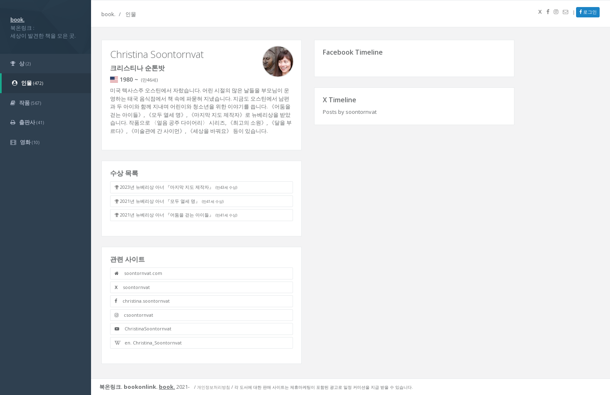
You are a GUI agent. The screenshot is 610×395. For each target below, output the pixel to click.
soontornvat (132, 287)
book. (108, 14)
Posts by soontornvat (350, 112)
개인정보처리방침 (213, 387)
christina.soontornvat (142, 301)
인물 (130, 14)
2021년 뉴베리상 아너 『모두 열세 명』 (171, 201)
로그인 (588, 12)
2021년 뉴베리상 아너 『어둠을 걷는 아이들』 (178, 215)
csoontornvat (134, 315)
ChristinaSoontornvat (143, 328)
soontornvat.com (138, 273)
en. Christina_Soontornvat (148, 343)
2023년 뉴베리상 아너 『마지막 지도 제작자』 (178, 187)
